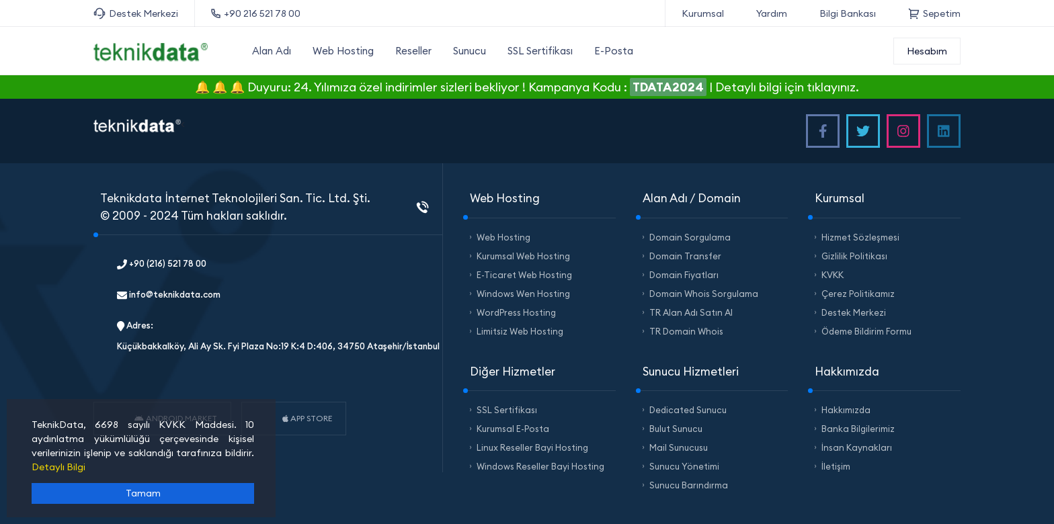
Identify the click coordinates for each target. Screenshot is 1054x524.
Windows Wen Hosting (523, 293)
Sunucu (469, 50)
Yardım (771, 13)
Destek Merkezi (135, 13)
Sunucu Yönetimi (684, 466)
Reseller (413, 50)
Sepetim (934, 13)
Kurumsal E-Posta (513, 428)
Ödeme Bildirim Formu (866, 331)
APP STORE (307, 418)
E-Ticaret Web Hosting (524, 274)
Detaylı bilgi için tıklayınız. (787, 87)
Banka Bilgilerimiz (858, 428)
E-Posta (613, 50)
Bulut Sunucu (675, 428)
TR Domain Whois (686, 331)
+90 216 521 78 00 (255, 13)
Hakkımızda (845, 409)
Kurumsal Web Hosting (523, 256)
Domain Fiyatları (684, 274)
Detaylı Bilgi (58, 467)
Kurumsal (703, 13)
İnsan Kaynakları (856, 447)
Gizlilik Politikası (854, 256)
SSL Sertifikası (540, 50)
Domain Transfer (685, 256)
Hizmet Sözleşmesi (860, 237)
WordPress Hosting (516, 312)
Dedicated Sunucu (688, 409)
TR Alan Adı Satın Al (691, 312)
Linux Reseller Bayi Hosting (532, 447)
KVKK (832, 274)
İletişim (835, 466)
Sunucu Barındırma (688, 485)
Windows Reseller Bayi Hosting (540, 466)
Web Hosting (343, 50)
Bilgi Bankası (847, 13)
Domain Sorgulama (690, 237)
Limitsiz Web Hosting (520, 331)
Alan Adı (271, 50)
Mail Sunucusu (678, 447)
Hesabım (927, 51)
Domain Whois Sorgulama (703, 293)
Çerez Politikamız (858, 293)
